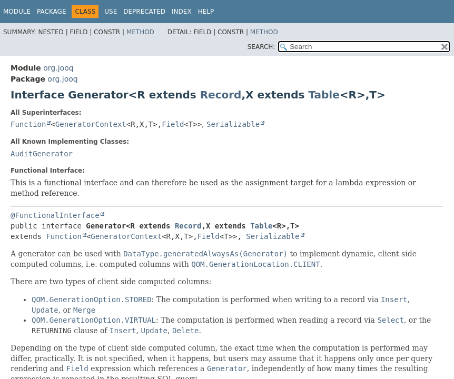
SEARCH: (261, 47)
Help (206, 11)
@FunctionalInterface (55, 215)
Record (221, 94)
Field (173, 124)
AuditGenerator (42, 153)
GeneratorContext (90, 124)
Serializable (233, 124)
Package (51, 11)
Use (110, 11)
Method (140, 32)
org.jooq (58, 68)
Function (28, 124)
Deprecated (144, 11)
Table (323, 94)
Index (182, 11)
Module (17, 11)
